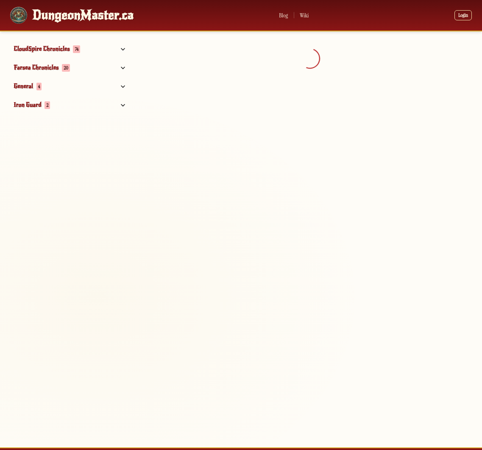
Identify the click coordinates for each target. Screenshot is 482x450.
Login (463, 15)
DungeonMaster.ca (83, 15)
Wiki (304, 15)
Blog (283, 15)
